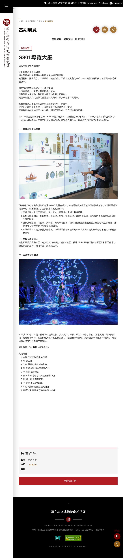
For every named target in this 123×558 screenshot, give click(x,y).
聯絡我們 (100, 530)
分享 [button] (113, 29)
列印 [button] (105, 29)
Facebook (103, 3)
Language (117, 3)
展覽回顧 (80, 39)
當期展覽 (49, 21)
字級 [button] (96, 29)
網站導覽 (52, 3)
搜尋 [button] (45, 3)
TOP (117, 545)
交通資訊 (68, 481)
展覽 (40, 21)
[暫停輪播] (14, 8)
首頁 (21, 21)
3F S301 (33, 465)
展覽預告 (68, 39)
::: (19, 18)
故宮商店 (62, 3)
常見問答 (72, 3)
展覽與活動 (31, 21)
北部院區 (82, 3)
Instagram (92, 3)
